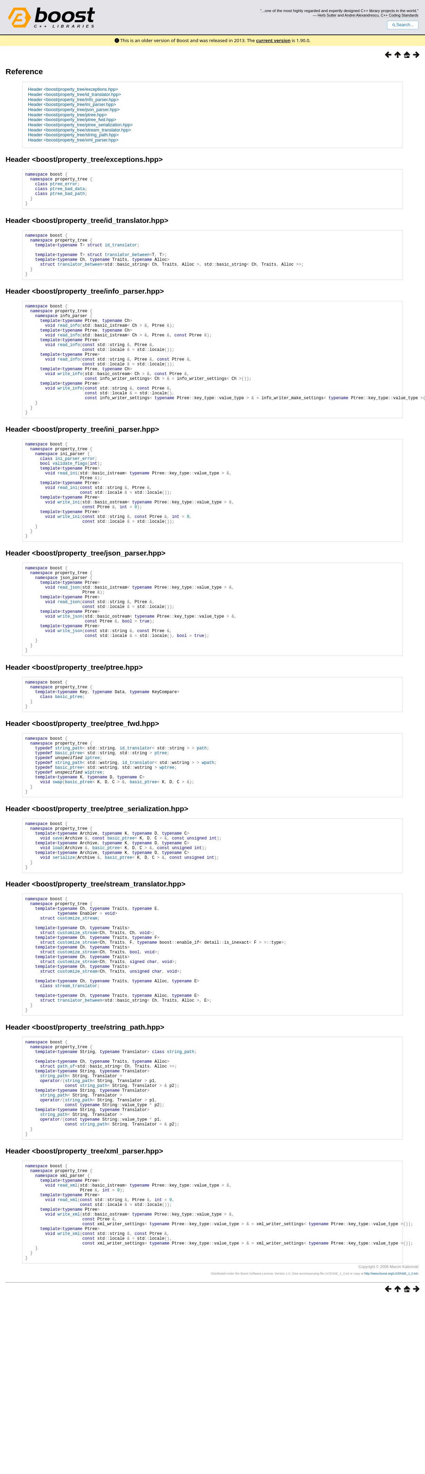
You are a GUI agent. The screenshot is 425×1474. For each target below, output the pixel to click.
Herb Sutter (327, 15)
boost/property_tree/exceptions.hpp (97, 159)
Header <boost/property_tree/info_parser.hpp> (73, 99)
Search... (403, 24)
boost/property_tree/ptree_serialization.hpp (110, 907)
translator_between (127, 267)
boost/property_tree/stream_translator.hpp (108, 992)
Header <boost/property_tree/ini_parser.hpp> (72, 104)
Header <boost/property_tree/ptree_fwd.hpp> (72, 119)
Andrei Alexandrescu (362, 15)
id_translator (121, 255)
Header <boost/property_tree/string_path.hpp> (73, 134)
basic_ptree (68, 780)
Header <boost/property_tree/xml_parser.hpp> (73, 140)
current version (273, 40)
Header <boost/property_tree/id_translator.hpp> (74, 94)
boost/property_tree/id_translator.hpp (100, 228)
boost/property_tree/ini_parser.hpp (95, 469)
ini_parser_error (75, 503)
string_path (68, 837)
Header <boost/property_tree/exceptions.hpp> (73, 89)
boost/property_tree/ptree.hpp (87, 747)
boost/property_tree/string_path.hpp (98, 1161)
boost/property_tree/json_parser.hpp (98, 614)
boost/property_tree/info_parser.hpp (98, 308)
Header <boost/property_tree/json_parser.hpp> (74, 109)
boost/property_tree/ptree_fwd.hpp (95, 809)
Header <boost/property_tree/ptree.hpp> (67, 114)
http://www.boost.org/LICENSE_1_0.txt (390, 1448)
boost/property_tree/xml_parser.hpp (97, 1305)
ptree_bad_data (67, 193)
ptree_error (63, 187)
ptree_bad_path (67, 199)
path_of (66, 1206)
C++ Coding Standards (399, 15)
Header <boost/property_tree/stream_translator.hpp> (79, 129)
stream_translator (76, 1114)
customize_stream (77, 1032)
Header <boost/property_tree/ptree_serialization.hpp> (80, 124)
